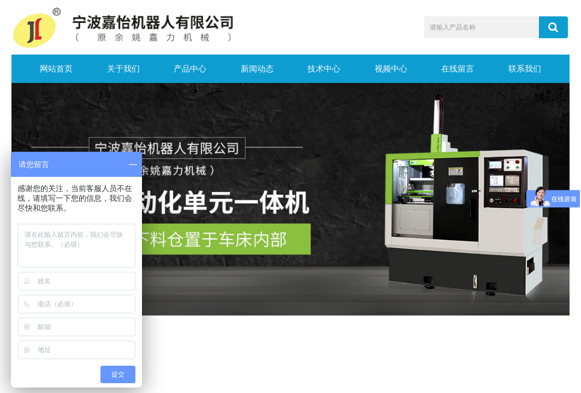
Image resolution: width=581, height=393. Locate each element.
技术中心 (323, 68)
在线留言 (457, 68)
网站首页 (56, 68)
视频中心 (391, 68)
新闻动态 (257, 68)
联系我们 (524, 68)
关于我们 (123, 68)
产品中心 (190, 68)
